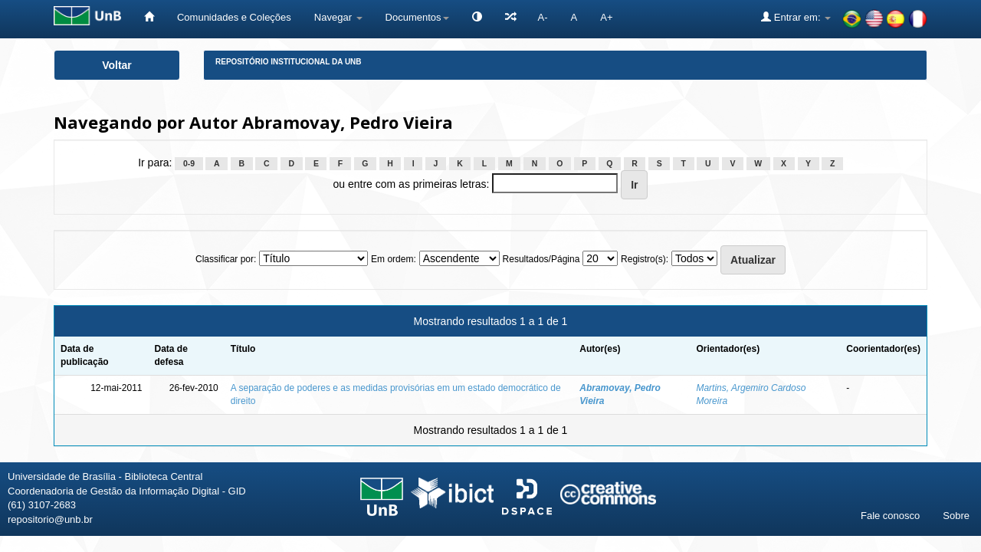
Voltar (117, 65)
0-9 (189, 163)
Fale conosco (890, 515)
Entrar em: (796, 17)
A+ (606, 17)
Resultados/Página (541, 259)
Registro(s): (644, 259)
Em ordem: (393, 259)
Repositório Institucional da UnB (288, 62)
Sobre (956, 515)
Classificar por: (225, 259)
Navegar (338, 17)
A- (543, 17)
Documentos (417, 17)
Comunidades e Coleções (234, 17)
